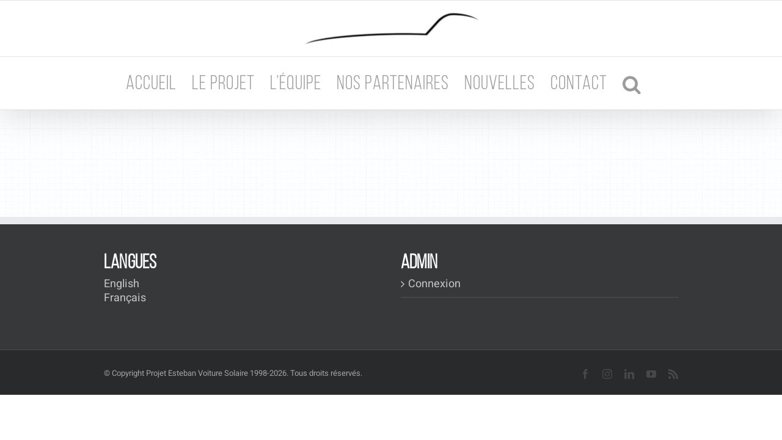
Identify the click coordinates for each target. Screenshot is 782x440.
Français (125, 298)
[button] (657, 83)
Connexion (434, 284)
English (121, 284)
